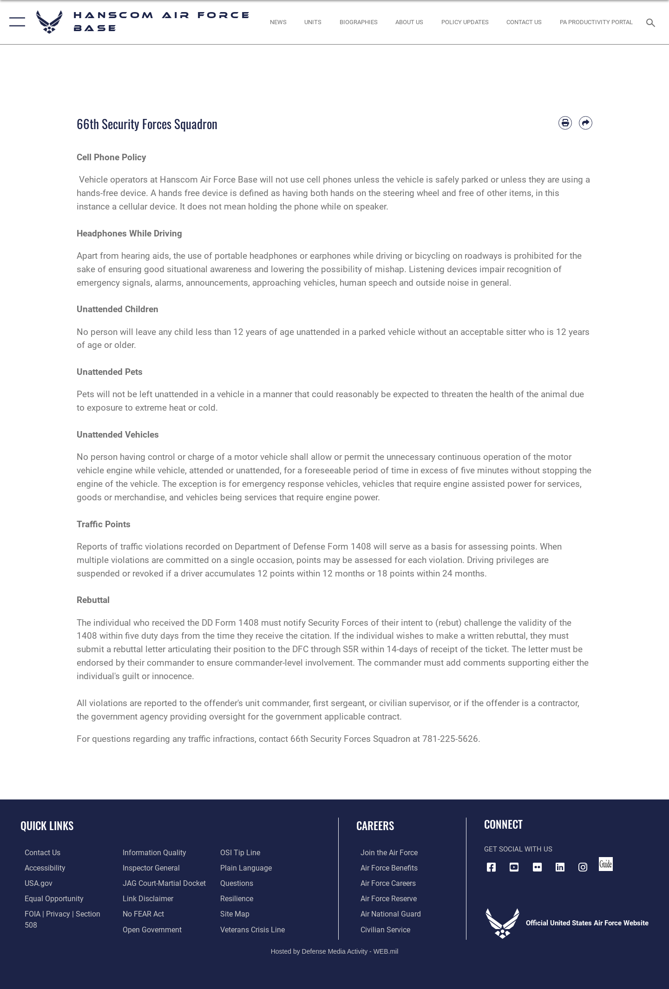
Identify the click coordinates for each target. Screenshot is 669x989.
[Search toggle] (652, 22)
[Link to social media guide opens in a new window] (606, 864)
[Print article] (565, 123)
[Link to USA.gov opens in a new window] (33, 882)
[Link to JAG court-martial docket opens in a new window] (161, 867)
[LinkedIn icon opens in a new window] (560, 867)
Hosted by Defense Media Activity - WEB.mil (335, 950)
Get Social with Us (518, 849)
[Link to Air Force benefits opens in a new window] (384, 867)
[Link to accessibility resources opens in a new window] (40, 867)
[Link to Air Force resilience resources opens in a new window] (238, 882)
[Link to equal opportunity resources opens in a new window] (48, 898)
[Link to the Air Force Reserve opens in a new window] (383, 898)
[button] (15, 22)
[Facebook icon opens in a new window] (491, 867)
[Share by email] (585, 123)
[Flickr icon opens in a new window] (537, 867)
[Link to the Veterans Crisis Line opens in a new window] (253, 913)
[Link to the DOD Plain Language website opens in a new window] (245, 852)
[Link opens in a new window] (464, 22)
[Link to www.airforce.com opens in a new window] (384, 852)
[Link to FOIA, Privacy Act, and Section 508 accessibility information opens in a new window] (62, 913)
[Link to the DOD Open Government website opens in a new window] (149, 913)
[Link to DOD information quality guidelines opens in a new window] (50, 928)
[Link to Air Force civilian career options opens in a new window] (380, 928)
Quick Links (46, 825)
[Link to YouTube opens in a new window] (514, 867)
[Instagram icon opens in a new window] (583, 867)
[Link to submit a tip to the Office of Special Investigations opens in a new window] (139, 928)
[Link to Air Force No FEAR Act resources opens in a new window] (141, 898)
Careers (375, 825)
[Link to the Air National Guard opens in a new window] (384, 913)
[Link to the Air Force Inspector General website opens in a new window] (148, 852)
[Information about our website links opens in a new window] (145, 882)
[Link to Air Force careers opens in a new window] (383, 882)
